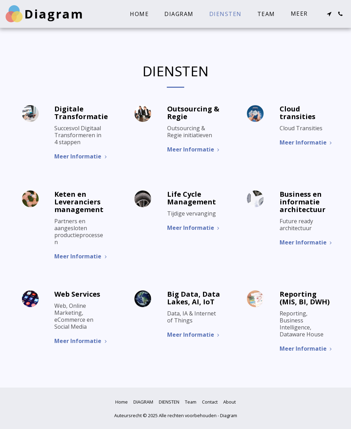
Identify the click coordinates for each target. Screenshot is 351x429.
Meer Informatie (81, 156)
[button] (329, 14)
